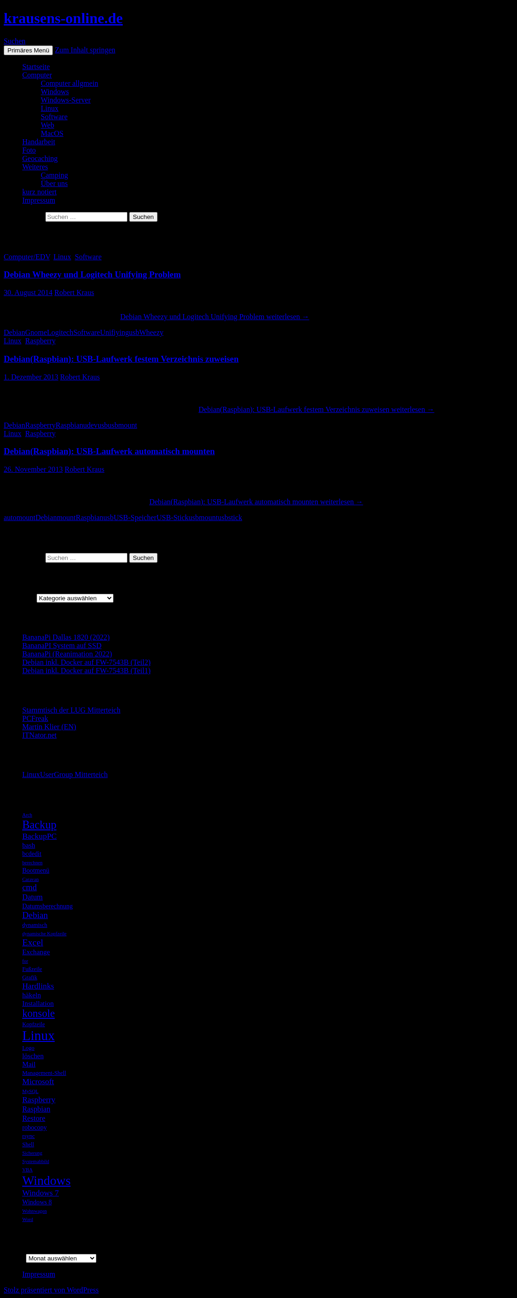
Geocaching (39, 158)
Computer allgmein (69, 83)
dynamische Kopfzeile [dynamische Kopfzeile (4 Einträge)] (44, 933)
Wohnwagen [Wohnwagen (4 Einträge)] (34, 1211)
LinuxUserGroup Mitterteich (64, 774)
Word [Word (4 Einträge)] (27, 1219)
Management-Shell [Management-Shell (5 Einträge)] (44, 1073)
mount (66, 517)
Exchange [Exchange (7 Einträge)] (36, 952)
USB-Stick (173, 517)
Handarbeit (38, 142)
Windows (55, 92)
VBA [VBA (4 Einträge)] (27, 1169)
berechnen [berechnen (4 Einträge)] (32, 862)
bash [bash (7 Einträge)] (28, 845)
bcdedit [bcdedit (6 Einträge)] (31, 853)
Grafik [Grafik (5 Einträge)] (30, 977)
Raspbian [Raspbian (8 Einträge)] (36, 1109)
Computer (37, 75)
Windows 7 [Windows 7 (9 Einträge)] (40, 1192)
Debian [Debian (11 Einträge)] (35, 915)
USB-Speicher (134, 517)
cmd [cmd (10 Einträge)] (29, 887)
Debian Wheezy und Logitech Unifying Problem (92, 274)
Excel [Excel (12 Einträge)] (32, 942)
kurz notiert (39, 192)
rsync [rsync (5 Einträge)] (28, 1136)
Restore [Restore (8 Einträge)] (33, 1118)
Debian (14, 332)
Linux (49, 108)
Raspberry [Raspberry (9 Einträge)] (39, 1099)
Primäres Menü (28, 50)
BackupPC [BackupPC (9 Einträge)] (39, 836)
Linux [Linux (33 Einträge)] (38, 1035)
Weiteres (35, 167)
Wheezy (151, 332)
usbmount (122, 425)
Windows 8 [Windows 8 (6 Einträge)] (37, 1202)
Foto (29, 150)
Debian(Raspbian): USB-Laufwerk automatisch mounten (109, 451)
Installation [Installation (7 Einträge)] (38, 1003)
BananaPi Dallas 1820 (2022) (66, 637)
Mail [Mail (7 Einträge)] (29, 1064)
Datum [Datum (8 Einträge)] (32, 897)
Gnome (36, 332)
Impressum (38, 200)
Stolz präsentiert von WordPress (51, 1290)
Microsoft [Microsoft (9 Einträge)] (38, 1081)
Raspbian (69, 425)
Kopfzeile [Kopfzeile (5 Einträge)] (33, 1024)
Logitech (60, 332)
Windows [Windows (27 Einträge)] (46, 1180)
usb (134, 332)
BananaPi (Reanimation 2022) (67, 654)
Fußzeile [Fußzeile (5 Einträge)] (32, 969)
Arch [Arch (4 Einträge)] (27, 814)
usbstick (230, 517)
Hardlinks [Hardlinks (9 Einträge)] (38, 985)
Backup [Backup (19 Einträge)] (39, 824)
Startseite (36, 67)
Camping (54, 175)
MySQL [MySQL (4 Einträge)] (30, 1091)
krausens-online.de (63, 18)
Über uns (54, 183)
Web (47, 125)
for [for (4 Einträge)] (25, 961)
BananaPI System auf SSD (61, 645)
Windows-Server (66, 100)
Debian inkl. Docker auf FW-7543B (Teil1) (86, 671)
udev (90, 425)
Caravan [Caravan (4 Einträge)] (30, 879)
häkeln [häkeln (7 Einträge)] (31, 995)
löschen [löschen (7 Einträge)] (33, 1056)
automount (19, 517)
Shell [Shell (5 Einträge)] (28, 1144)
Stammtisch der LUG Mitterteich (71, 710)
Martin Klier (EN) (49, 727)
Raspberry (40, 341)
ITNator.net (39, 735)
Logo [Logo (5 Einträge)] (28, 1048)
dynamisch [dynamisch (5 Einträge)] (34, 925)
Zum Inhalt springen (85, 50)
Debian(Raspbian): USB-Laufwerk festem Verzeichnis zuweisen (121, 359)
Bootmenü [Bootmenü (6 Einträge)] (35, 870)
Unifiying (114, 332)
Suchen (14, 41)
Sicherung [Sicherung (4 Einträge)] (32, 1153)
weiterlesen (214, 317)
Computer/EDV (27, 257)
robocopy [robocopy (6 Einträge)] (34, 1127)
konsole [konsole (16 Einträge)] (38, 1013)
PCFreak (35, 718)
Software (54, 117)
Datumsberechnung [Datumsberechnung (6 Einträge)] (47, 906)
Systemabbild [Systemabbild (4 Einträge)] (35, 1161)
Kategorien (20, 598)
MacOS (52, 133)
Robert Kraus (74, 292)
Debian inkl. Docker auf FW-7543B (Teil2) (86, 662)
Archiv (14, 1258)
